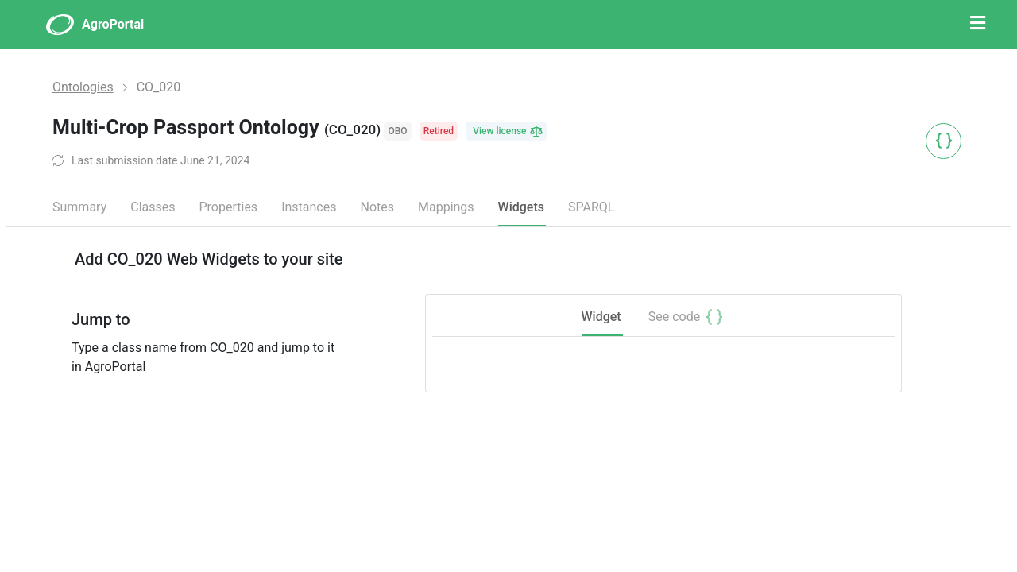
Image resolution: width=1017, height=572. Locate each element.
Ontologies (83, 87)
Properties (228, 206)
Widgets (521, 206)
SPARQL (591, 206)
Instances (308, 206)
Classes (152, 206)
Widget (601, 316)
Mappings (446, 206)
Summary (79, 206)
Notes (377, 206)
